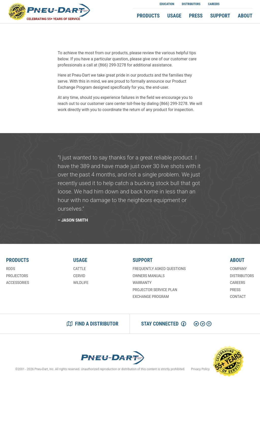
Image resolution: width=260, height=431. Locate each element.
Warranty (142, 283)
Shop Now (238, 4)
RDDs (10, 269)
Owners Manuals (149, 276)
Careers (214, 4)
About (245, 16)
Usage (174, 16)
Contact (238, 297)
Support (220, 16)
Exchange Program (151, 297)
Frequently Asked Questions (159, 269)
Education (167, 4)
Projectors (17, 276)
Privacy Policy (200, 369)
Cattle (79, 269)
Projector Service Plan (155, 290)
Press (196, 16)
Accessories (17, 283)
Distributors (191, 4)
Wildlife (80, 283)
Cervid (79, 276)
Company (238, 269)
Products (148, 16)
